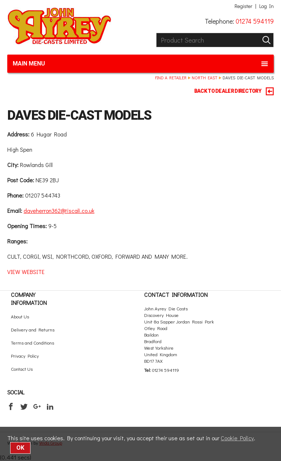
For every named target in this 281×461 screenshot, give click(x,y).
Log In (266, 6)
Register (243, 6)
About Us (20, 316)
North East (204, 77)
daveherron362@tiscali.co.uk (59, 210)
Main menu (140, 63)
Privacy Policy (25, 356)
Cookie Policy (237, 438)
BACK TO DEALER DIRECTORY (234, 91)
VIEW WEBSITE (26, 271)
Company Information (29, 298)
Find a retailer (171, 77)
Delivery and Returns (32, 329)
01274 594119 (255, 21)
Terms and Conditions (32, 342)
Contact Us (22, 369)
